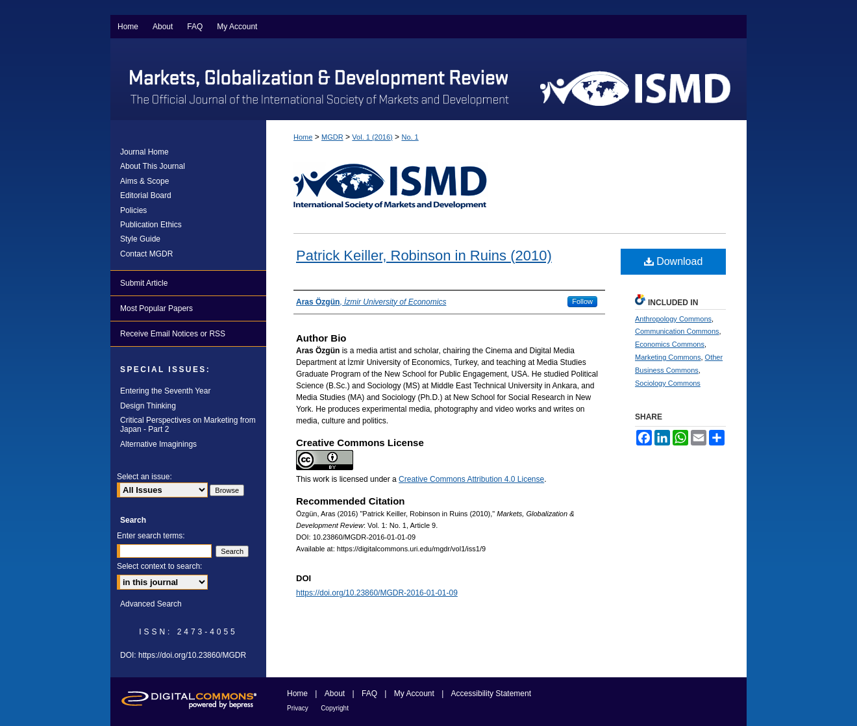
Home (302, 137)
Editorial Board (145, 195)
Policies (133, 210)
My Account (414, 693)
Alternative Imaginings (158, 444)
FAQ (369, 693)
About (335, 693)
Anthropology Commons (673, 319)
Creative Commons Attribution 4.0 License (471, 479)
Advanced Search (151, 603)
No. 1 (409, 137)
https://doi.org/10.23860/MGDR (192, 655)
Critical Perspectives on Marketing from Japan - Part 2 (188, 425)
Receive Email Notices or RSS (172, 333)
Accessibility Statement (491, 693)
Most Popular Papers (156, 308)
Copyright (335, 708)
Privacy (297, 708)
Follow (582, 301)
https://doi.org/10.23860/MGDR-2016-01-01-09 (377, 592)
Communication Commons (677, 331)
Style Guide (140, 239)
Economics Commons (669, 344)
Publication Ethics (151, 224)
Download (673, 261)
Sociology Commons (668, 383)
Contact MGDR (146, 253)
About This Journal (152, 166)
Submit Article (144, 283)
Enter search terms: (151, 535)
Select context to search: (159, 566)
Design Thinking (148, 405)
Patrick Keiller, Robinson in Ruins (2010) (424, 255)
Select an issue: (144, 476)
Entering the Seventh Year (165, 390)
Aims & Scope (144, 181)
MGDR (332, 137)
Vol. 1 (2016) (372, 137)
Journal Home (144, 151)
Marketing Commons (668, 357)
